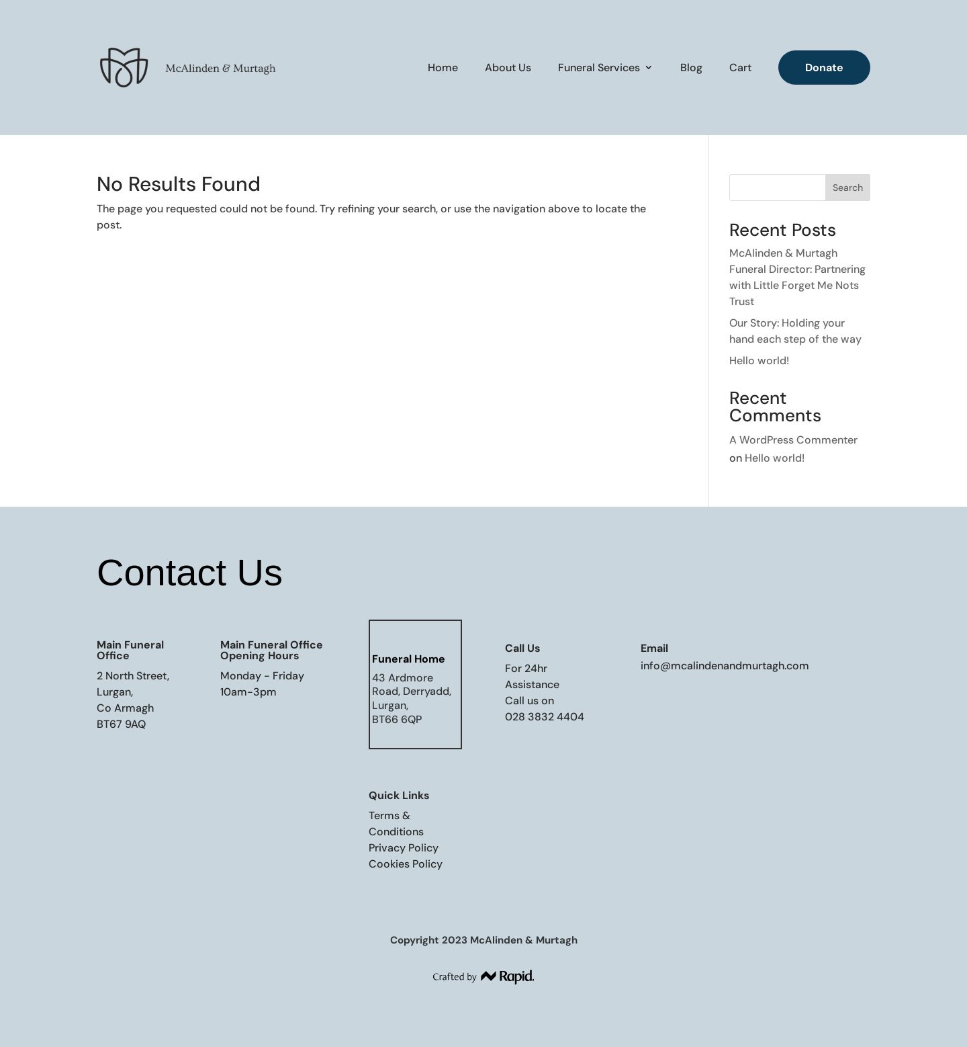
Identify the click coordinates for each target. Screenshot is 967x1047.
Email (654, 648)
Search (848, 187)
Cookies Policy (406, 864)
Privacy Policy (404, 848)
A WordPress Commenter (793, 440)
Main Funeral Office (130, 650)
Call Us (523, 648)
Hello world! (759, 360)
